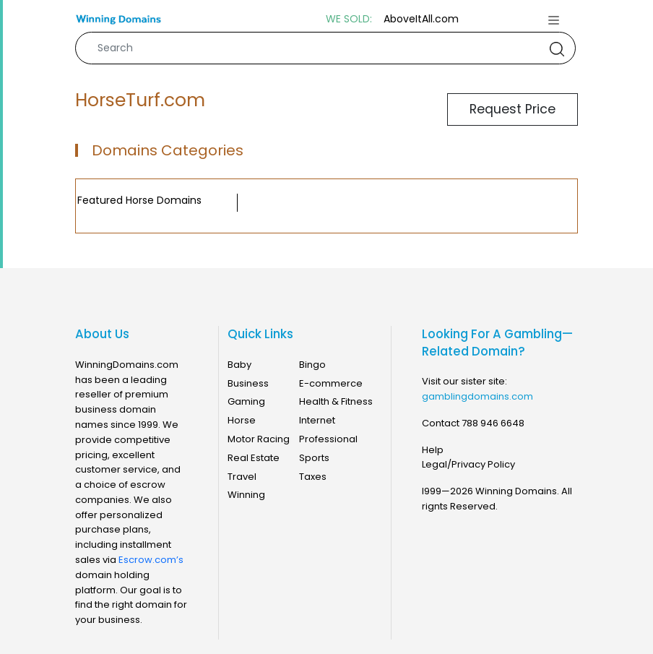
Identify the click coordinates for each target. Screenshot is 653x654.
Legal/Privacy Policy (468, 464)
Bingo (312, 364)
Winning (246, 495)
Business (248, 383)
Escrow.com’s (150, 560)
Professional (328, 439)
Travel (242, 476)
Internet (317, 420)
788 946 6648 (493, 423)
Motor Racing (259, 439)
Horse (242, 420)
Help (433, 450)
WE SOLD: (349, 19)
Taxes (312, 476)
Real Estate (254, 458)
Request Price (512, 109)
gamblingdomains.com (477, 396)
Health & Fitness (336, 401)
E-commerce (331, 383)
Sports (314, 458)
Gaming (246, 401)
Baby (239, 364)
